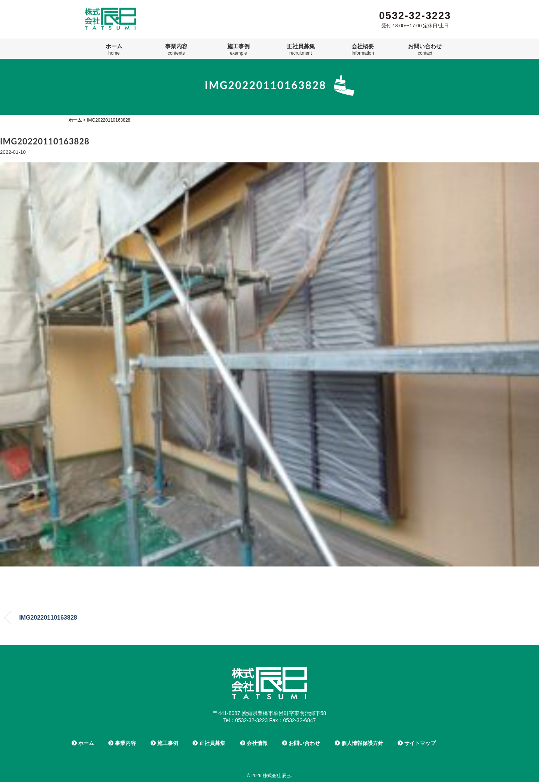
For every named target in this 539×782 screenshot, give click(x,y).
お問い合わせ (425, 49)
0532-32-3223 (415, 15)
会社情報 (254, 743)
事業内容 (176, 49)
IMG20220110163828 (48, 617)
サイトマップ (417, 743)
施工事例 (238, 49)
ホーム (114, 49)
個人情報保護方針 (359, 743)
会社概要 (362, 49)
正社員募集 (301, 49)
